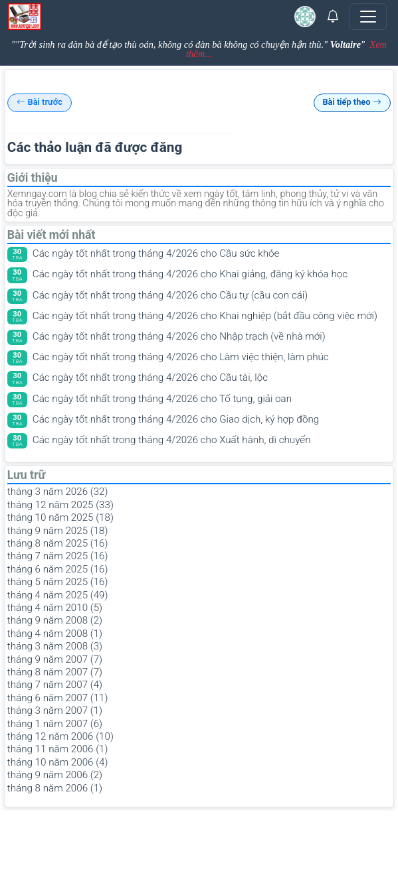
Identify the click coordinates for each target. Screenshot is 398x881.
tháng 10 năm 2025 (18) (60, 517)
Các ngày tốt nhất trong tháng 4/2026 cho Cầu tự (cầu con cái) (170, 295)
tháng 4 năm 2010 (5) (54, 608)
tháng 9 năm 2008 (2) (54, 620)
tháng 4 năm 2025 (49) (57, 595)
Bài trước (39, 102)
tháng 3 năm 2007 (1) (54, 710)
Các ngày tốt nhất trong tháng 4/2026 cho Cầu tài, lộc (150, 377)
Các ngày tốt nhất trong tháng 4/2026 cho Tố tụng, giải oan (162, 399)
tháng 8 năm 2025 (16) (57, 543)
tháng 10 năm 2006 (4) (57, 762)
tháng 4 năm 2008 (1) (54, 634)
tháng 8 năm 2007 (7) (54, 672)
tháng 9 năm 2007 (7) (54, 659)
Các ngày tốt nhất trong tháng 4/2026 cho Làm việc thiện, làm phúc (181, 357)
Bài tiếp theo (351, 102)
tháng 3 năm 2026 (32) (57, 492)
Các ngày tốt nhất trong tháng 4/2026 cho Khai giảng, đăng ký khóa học (190, 274)
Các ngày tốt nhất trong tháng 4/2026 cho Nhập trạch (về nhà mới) (179, 336)
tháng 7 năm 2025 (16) (57, 556)
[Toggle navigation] (368, 16)
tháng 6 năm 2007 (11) (57, 698)
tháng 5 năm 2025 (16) (57, 582)
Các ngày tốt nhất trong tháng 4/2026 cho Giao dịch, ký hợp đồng (176, 419)
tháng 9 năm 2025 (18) (57, 531)
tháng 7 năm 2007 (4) (54, 685)
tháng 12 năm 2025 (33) (60, 505)
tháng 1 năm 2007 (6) (54, 724)
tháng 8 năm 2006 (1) (54, 788)
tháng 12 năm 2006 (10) (60, 736)
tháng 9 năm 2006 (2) (54, 775)
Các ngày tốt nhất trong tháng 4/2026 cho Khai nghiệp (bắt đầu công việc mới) (205, 316)
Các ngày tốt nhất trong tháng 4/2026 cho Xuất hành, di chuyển (172, 440)
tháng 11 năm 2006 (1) (57, 749)
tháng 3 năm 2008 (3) (54, 646)
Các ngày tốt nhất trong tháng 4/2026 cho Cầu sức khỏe (156, 253)
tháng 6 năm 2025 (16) (57, 569)
